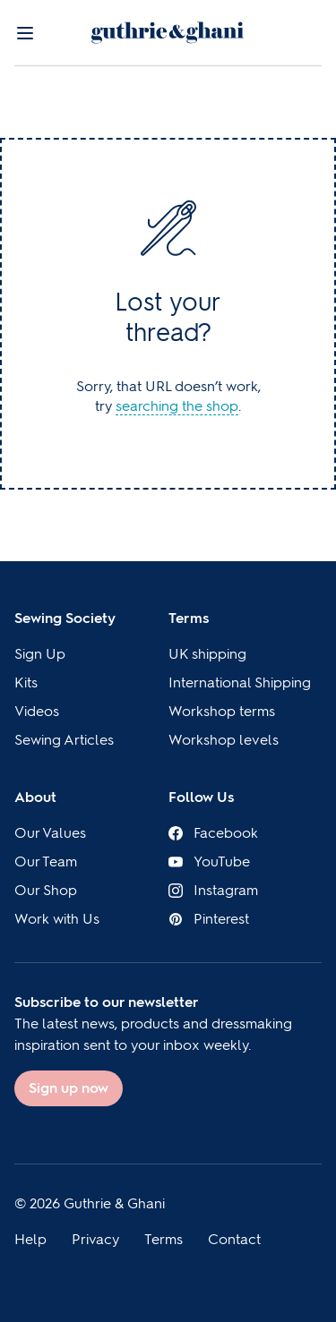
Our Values (50, 832)
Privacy (95, 1239)
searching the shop (177, 405)
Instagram (213, 890)
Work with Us (56, 918)
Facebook (213, 832)
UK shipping (207, 653)
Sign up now (68, 1087)
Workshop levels (223, 739)
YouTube (209, 861)
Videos (36, 711)
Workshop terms (221, 711)
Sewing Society (65, 618)
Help (30, 1239)
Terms (188, 618)
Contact (234, 1239)
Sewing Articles (64, 739)
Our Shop (45, 890)
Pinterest (208, 918)
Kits (26, 682)
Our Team (45, 861)
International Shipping (239, 682)
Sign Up (39, 653)
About (35, 797)
